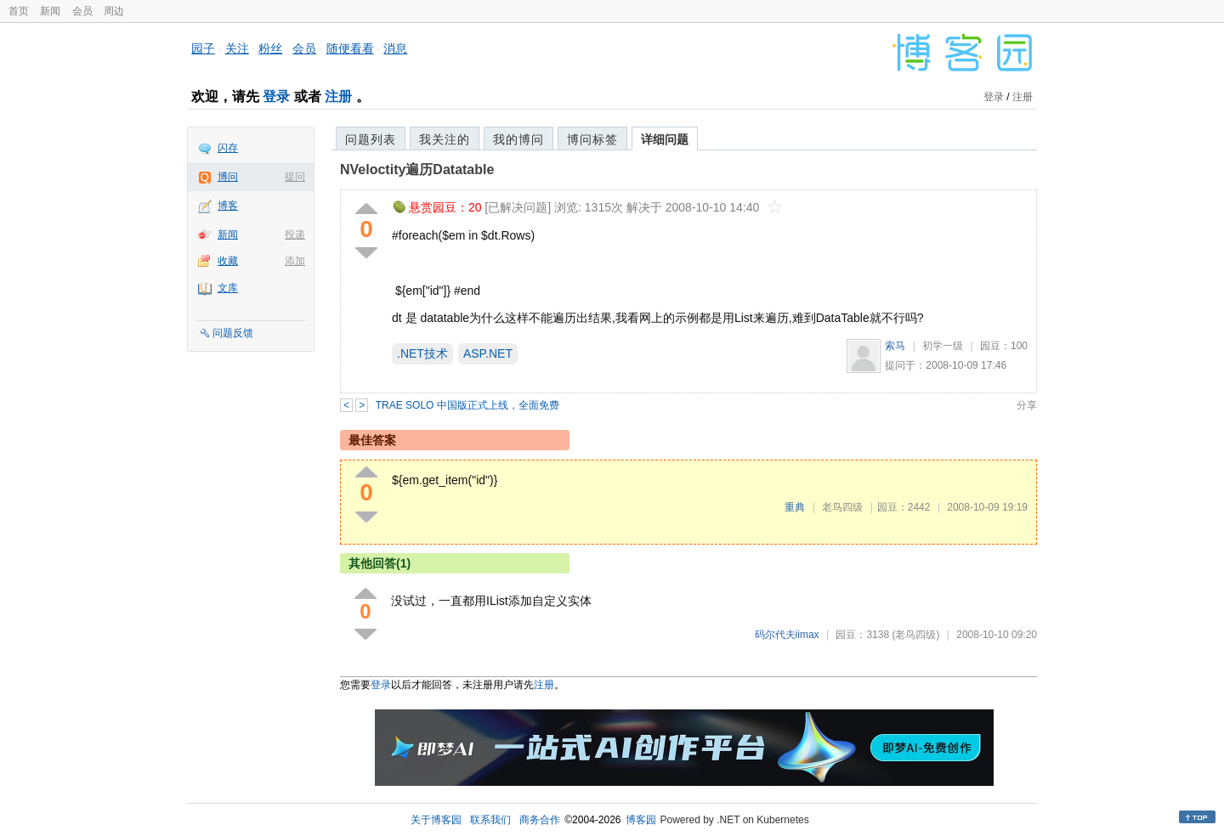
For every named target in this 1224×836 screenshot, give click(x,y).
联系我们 (490, 820)
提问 (295, 177)
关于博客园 (436, 820)
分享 (1027, 405)
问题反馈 (232, 333)
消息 (395, 48)
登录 (276, 96)
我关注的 (444, 139)
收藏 (228, 261)
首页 (18, 11)
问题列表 (370, 139)
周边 (114, 11)
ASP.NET (488, 353)
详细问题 (664, 139)
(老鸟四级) (915, 635)
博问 (228, 177)
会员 (82, 11)
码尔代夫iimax (787, 635)
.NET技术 (422, 353)
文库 (228, 288)
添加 (295, 261)
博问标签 (592, 139)
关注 (237, 48)
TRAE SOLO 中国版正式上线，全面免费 (467, 405)
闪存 (228, 148)
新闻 (50, 11)
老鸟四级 (842, 507)
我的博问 (518, 139)
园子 (203, 48)
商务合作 (539, 820)
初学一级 (942, 346)
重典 (795, 507)
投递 (295, 234)
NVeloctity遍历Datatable (417, 169)
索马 (895, 346)
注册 (338, 96)
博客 (228, 206)
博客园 (641, 820)
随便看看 (350, 48)
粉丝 (270, 48)
